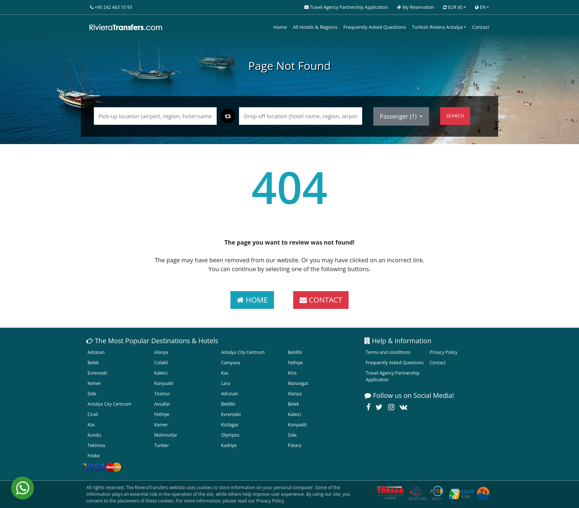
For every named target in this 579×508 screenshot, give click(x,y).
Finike (94, 456)
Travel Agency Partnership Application (392, 376)
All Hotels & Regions (315, 27)
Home (280, 27)
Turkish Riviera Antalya (437, 27)
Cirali (93, 414)
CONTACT (320, 300)
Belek (93, 362)
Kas (225, 373)
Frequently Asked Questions (374, 27)
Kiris (292, 373)
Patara (294, 445)
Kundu (94, 435)
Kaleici (161, 373)
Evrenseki (97, 373)
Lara (225, 383)
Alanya (161, 352)
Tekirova (96, 445)
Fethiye (295, 362)
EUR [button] (453, 7)
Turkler (161, 445)
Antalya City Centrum (243, 352)
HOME (252, 300)
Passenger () (399, 116)
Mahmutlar (165, 435)
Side (92, 394)
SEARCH (455, 115)
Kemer (94, 383)
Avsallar (162, 404)
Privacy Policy (444, 352)
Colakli (161, 362)
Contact (480, 27)
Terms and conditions (388, 352)
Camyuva (230, 362)
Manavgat (298, 383)
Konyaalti (164, 383)
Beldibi (295, 352)
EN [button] (480, 7)
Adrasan (96, 352)
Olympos (230, 435)
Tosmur (162, 394)
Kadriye (229, 445)
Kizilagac (230, 425)
